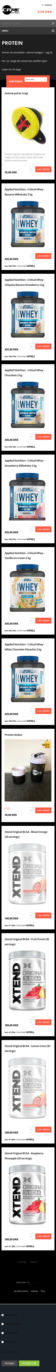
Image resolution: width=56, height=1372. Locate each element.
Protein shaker (13, 735)
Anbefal (34, 1291)
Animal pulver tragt (16, 93)
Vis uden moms (21, 1291)
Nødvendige (11, 1314)
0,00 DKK (45, 11)
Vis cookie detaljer (10, 1351)
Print (43, 1291)
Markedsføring (12, 1323)
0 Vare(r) (47, 5)
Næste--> (34, 1261)
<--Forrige (21, 1261)
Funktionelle (11, 1332)
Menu (5, 30)
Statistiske (10, 1341)
